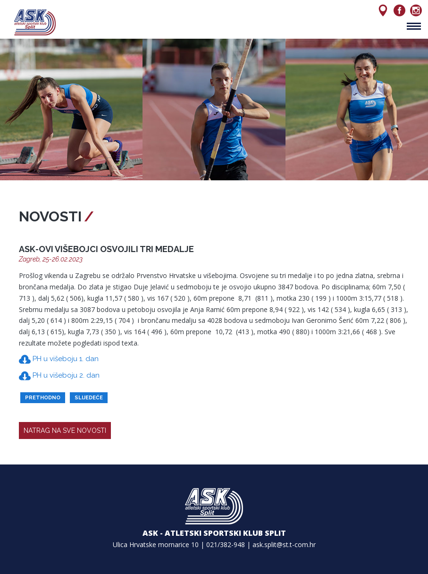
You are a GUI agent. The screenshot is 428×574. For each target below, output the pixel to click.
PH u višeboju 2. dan (59, 376)
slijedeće (89, 398)
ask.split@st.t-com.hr (284, 544)
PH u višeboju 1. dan (59, 359)
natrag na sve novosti (65, 430)
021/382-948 (225, 544)
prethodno (42, 398)
